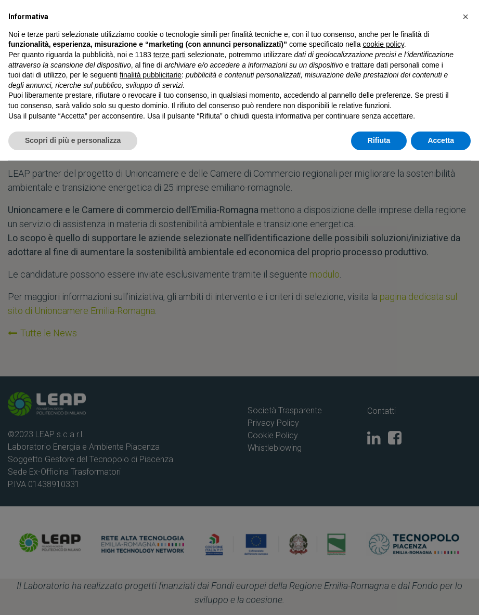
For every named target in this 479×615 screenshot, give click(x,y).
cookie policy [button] (383, 499)
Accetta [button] (441, 595)
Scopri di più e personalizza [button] (73, 595)
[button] (465, 471)
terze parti (169, 509)
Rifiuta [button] (379, 595)
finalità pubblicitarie (151, 529)
